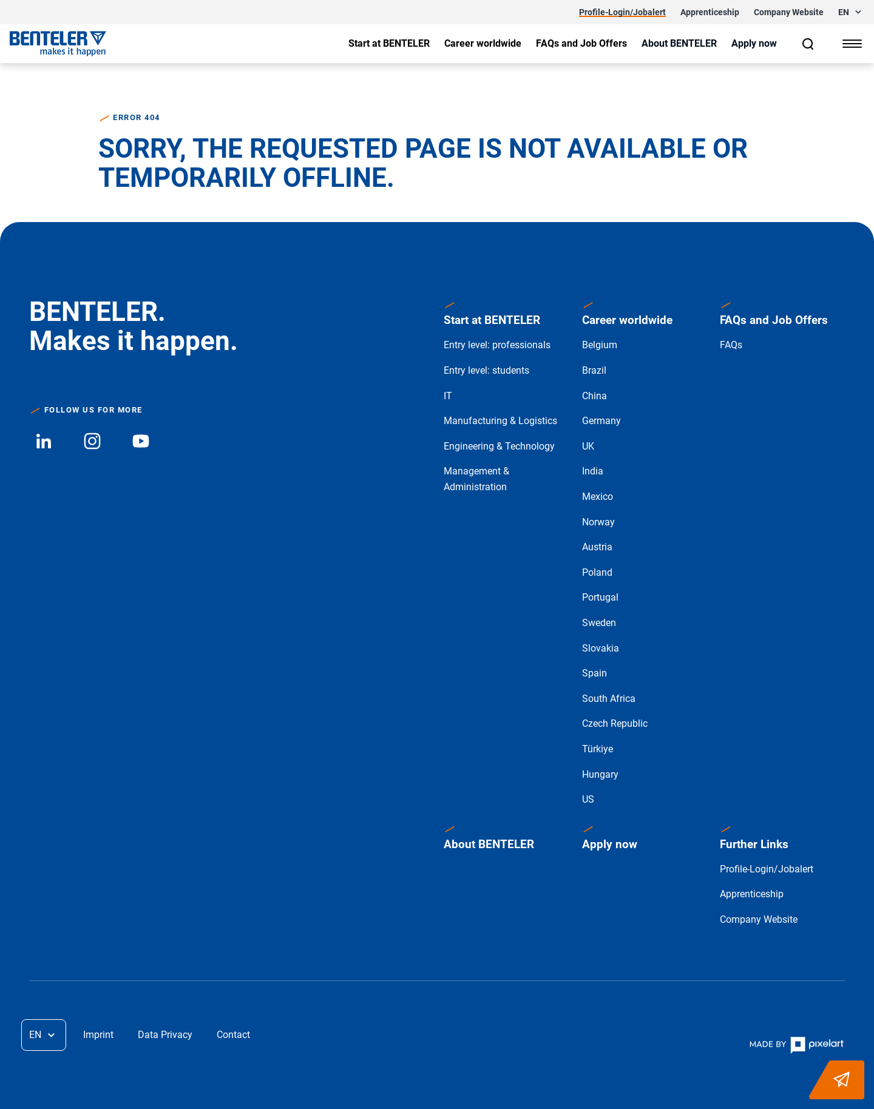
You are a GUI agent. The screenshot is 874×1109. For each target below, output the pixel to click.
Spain (594, 673)
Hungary (600, 774)
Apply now (609, 844)
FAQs (731, 345)
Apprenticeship (752, 894)
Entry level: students (486, 370)
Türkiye (597, 749)
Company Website (759, 919)
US (588, 799)
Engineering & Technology (499, 446)
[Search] (808, 43)
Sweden (599, 623)
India (592, 471)
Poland (597, 572)
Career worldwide (627, 320)
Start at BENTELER (492, 320)
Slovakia (600, 648)
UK (588, 446)
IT (448, 396)
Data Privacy (165, 1034)
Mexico (597, 496)
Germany (601, 420)
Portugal (600, 597)
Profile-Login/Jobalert (766, 869)
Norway (598, 522)
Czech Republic (615, 723)
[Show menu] (852, 44)
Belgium (599, 345)
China (594, 396)
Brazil (594, 370)
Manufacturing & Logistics (500, 420)
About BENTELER (489, 844)
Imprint (98, 1034)
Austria (597, 547)
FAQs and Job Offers (774, 320)
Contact (233, 1034)
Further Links (754, 844)
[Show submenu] (389, 43)
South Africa (608, 698)
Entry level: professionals (497, 345)
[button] (851, 12)
